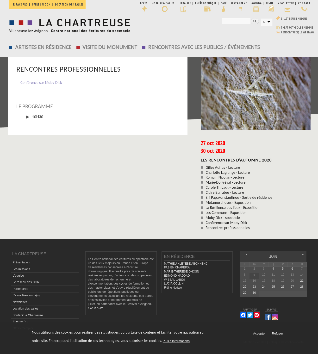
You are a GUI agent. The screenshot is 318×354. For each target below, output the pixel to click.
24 (263, 286)
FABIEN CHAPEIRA (177, 267)
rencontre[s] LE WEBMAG (297, 32)
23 (254, 286)
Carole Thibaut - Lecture (224, 187)
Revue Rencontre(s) (26, 295)
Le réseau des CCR (25, 282)
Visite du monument (109, 46)
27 (292, 286)
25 (273, 286)
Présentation (21, 262)
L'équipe (18, 275)
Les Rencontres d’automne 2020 (236, 160)
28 (302, 286)
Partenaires (20, 289)
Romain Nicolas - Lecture (225, 177)
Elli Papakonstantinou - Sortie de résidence (239, 197)
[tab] (97, 117)
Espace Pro (20, 321)
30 (254, 292)
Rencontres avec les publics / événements (204, 46)
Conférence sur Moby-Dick (226, 222)
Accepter (259, 333)
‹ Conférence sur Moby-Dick (40, 82)
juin (273, 257)
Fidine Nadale (173, 287)
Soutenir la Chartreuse (27, 315)
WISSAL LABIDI (174, 279)
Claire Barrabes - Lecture (225, 192)
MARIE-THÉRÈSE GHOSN (181, 271)
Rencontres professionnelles (227, 227)
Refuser (277, 333)
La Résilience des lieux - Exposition (232, 207)
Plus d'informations (176, 341)
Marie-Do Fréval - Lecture (225, 182)
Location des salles (69, 4)
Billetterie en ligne (294, 19)
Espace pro (20, 4)
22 (244, 286)
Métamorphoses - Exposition (228, 202)
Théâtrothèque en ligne (297, 27)
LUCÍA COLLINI (174, 283)
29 (244, 292)
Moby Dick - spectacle (223, 217)
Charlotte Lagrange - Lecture (228, 172)
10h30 (37, 116)
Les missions (21, 269)
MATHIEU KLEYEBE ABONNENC (186, 263)
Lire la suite (95, 308)
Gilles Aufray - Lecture (223, 167)
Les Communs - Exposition (226, 212)
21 (302, 280)
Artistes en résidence (43, 46)
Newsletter (19, 302)
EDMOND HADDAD (177, 275)
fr (264, 22)
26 (282, 286)
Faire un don (41, 4)
